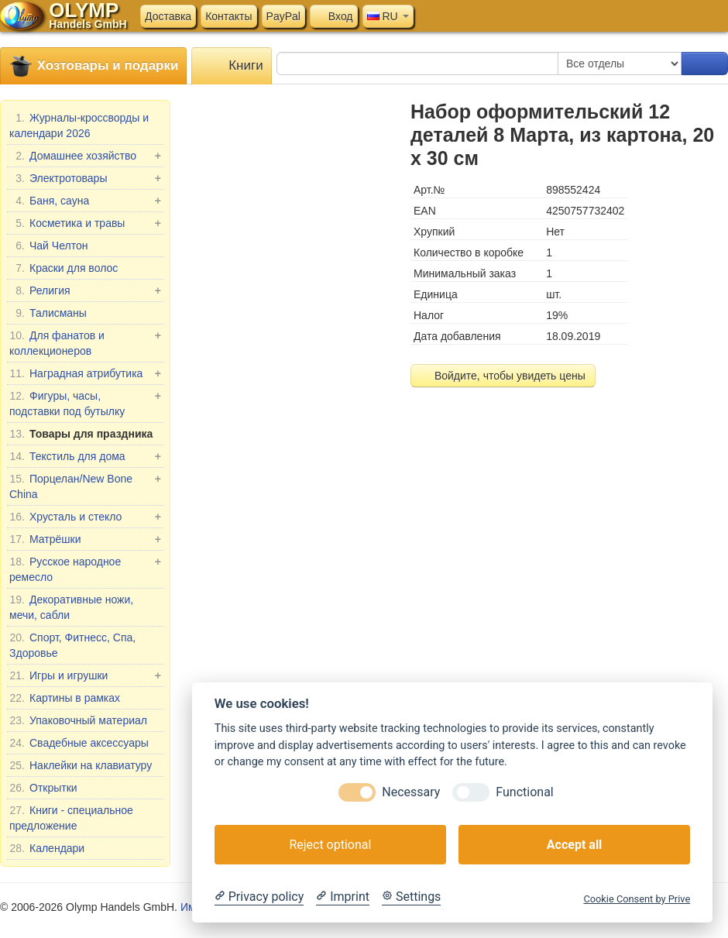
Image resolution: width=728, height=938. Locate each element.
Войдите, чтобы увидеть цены (503, 375)
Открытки (43, 787)
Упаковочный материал (78, 720)
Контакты (228, 16)
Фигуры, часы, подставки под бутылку (85, 402)
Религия (85, 290)
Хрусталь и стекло (85, 516)
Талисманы (48, 313)
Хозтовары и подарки (93, 66)
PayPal (283, 16)
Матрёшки (85, 539)
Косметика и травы (85, 223)
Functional (524, 792)
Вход (333, 16)
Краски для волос (63, 268)
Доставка (168, 16)
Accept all (574, 844)
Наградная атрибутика (85, 373)
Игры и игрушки (85, 675)
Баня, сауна (85, 200)
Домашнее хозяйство (85, 155)
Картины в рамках (64, 698)
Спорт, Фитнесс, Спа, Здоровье (72, 644)
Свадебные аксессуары (79, 743)
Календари (46, 848)
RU (388, 16)
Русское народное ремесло (85, 568)
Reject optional (330, 844)
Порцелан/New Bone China (85, 485)
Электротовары (85, 178)
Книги (231, 66)
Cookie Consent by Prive (636, 899)
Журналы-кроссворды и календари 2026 (79, 124)
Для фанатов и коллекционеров (85, 342)
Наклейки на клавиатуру (80, 765)
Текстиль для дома (85, 456)
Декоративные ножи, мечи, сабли (71, 606)
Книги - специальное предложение (71, 817)
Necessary (411, 792)
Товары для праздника (81, 434)
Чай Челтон (48, 245)
